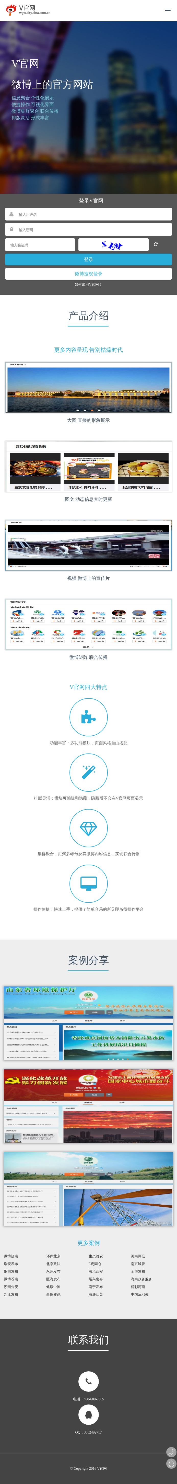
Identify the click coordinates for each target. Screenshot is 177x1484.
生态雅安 (96, 1256)
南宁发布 (96, 1287)
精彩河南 (138, 1287)
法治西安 (96, 1271)
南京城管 (138, 1264)
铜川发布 (11, 1271)
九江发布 (11, 1294)
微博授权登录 (88, 273)
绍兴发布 (96, 1279)
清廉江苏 (96, 1294)
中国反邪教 (140, 1294)
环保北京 (53, 1256)
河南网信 (138, 1256)
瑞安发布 (11, 1264)
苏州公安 (11, 1287)
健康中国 (53, 1287)
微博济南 (11, 1256)
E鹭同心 (95, 1264)
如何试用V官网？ (88, 285)
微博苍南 (11, 1279)
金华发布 (138, 1271)
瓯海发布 (53, 1279)
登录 (88, 259)
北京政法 (53, 1264)
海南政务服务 (141, 1279)
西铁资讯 (53, 1294)
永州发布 (53, 1271)
